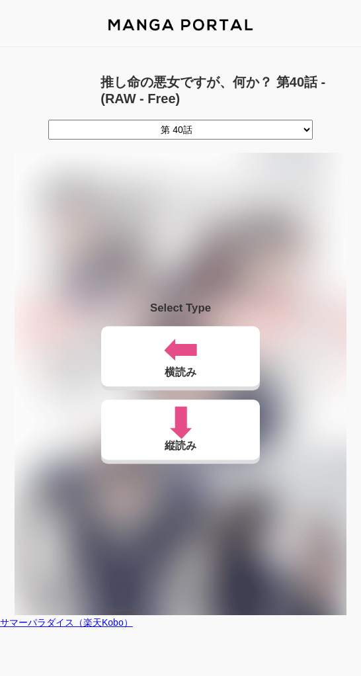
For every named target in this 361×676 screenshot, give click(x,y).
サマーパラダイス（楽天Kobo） (66, 622)
